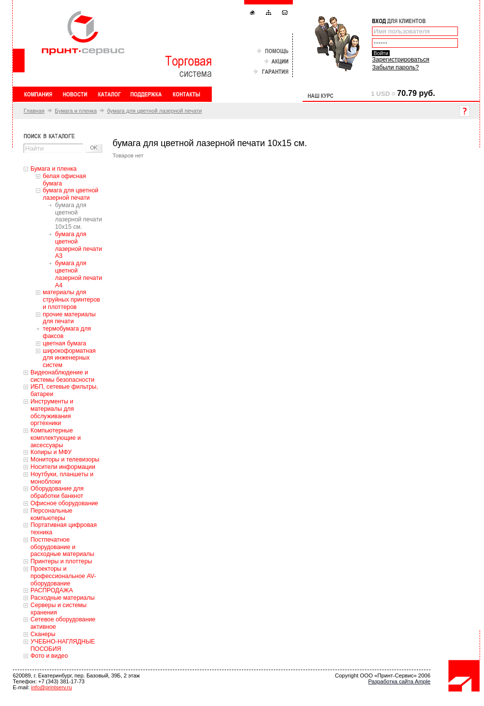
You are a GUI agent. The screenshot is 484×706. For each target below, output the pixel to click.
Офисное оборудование (64, 503)
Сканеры (43, 634)
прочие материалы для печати (69, 318)
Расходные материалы (62, 597)
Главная (34, 111)
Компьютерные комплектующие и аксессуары (55, 438)
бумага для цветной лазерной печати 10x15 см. (78, 216)
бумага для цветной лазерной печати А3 (78, 245)
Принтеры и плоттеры (61, 561)
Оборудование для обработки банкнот (57, 492)
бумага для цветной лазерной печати (154, 111)
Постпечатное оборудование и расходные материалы (62, 547)
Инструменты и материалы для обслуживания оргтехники (52, 412)
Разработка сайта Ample (399, 681)
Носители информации (62, 466)
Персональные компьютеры (51, 514)
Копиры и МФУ (51, 452)
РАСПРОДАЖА (51, 590)
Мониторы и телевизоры (64, 459)
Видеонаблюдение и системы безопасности (62, 376)
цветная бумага (64, 343)
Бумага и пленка (76, 111)
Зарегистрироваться (400, 59)
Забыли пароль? (395, 67)
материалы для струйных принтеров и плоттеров (71, 299)
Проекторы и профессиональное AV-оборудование (63, 576)
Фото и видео (49, 655)
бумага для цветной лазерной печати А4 (78, 274)
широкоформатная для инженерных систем (69, 358)
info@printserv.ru (51, 687)
